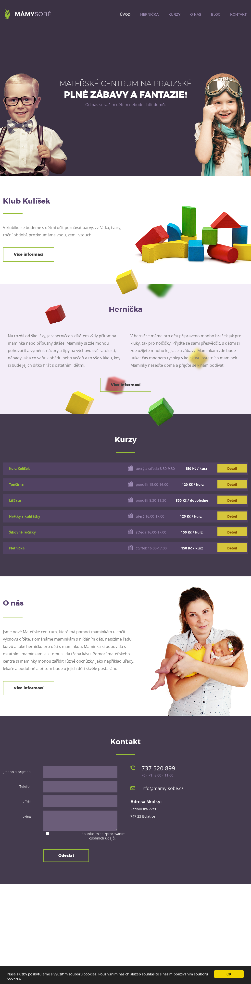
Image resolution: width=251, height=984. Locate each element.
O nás (195, 14)
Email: (28, 801)
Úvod (125, 14)
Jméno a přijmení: (18, 771)
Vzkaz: (28, 817)
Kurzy (174, 14)
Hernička (149, 14)
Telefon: (26, 786)
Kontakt (238, 14)
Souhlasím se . (104, 835)
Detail (232, 468)
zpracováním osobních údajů (107, 835)
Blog (215, 14)
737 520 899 (158, 768)
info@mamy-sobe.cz (162, 788)
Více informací (28, 254)
